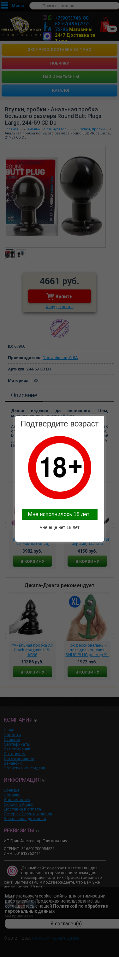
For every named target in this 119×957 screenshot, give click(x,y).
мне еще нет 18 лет (59, 527)
